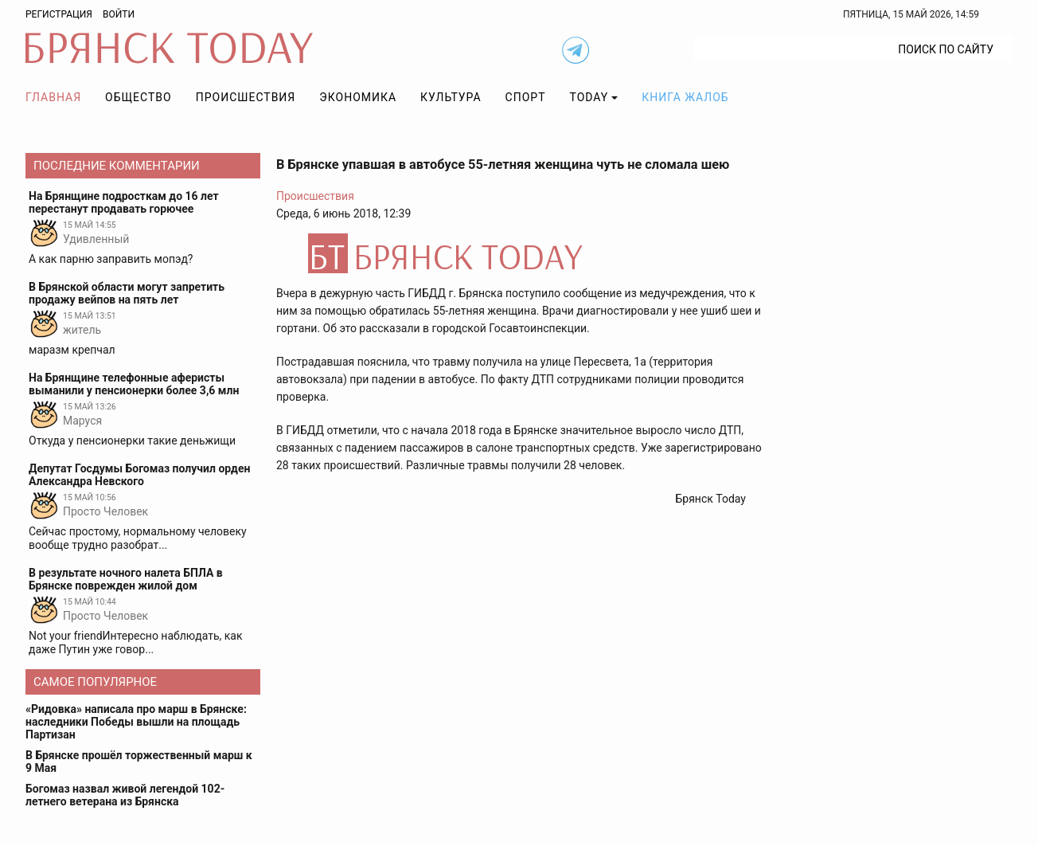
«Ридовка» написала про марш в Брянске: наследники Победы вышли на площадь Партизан (136, 722)
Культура (450, 97)
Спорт (525, 97)
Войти (119, 14)
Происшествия (246, 97)
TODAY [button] (589, 97)
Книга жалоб (685, 97)
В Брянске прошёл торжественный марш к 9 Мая (138, 761)
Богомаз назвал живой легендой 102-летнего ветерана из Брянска (124, 795)
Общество (138, 97)
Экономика (357, 97)
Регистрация (58, 14)
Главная (53, 97)
